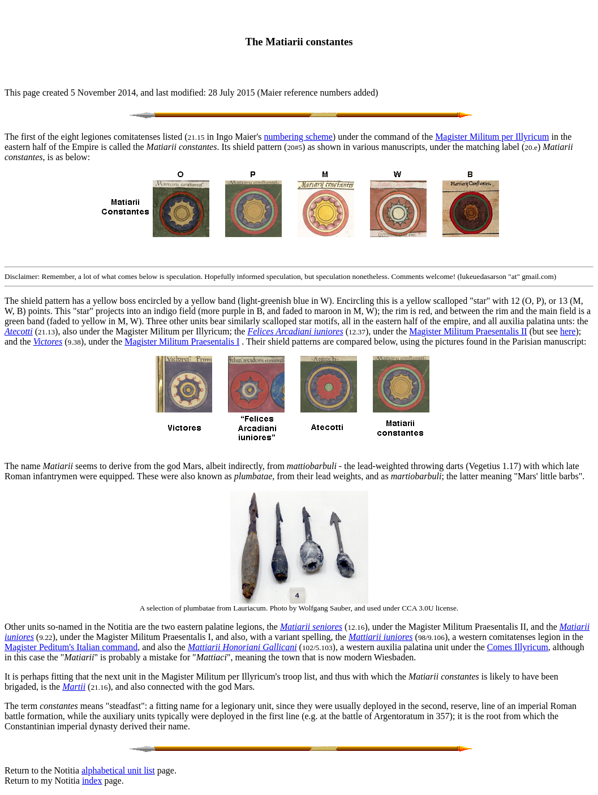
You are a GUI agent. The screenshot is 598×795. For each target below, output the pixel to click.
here (568, 331)
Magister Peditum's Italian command (71, 647)
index (92, 780)
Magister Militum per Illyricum (492, 136)
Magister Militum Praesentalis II (468, 331)
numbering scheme (298, 136)
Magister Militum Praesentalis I (181, 341)
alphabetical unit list (118, 770)
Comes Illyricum (517, 647)
